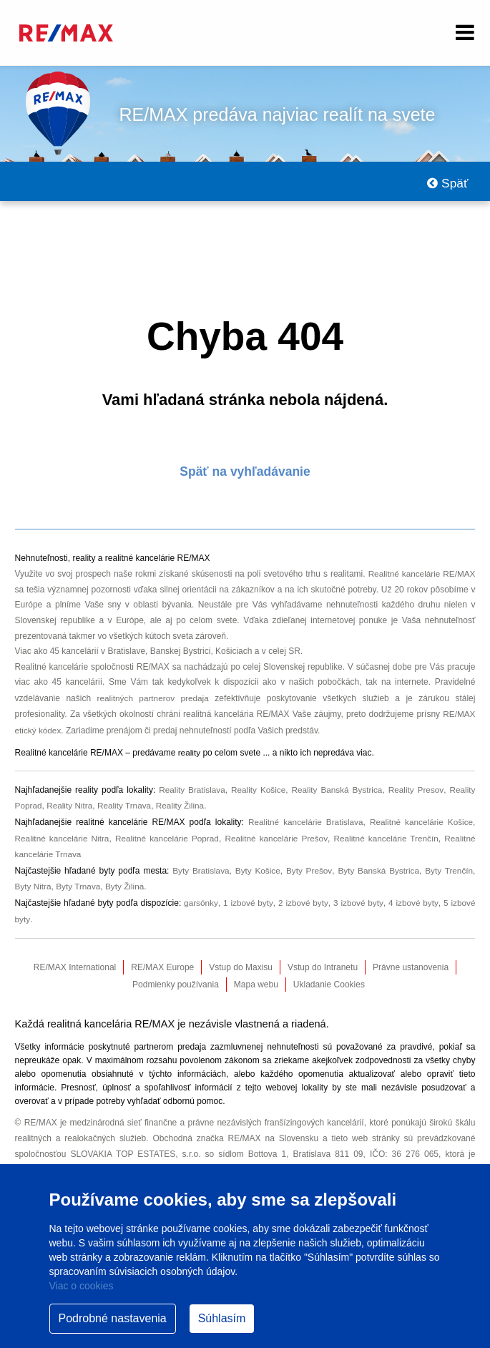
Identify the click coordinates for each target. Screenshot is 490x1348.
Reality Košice (257, 786)
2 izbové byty (303, 894)
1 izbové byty (247, 894)
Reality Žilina (182, 801)
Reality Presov (416, 786)
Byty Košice (257, 864)
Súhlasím (222, 1318)
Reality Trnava (126, 801)
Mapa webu (256, 975)
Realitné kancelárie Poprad (167, 833)
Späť (447, 183)
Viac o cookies (81, 1285)
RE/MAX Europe (162, 958)
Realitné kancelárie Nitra (62, 833)
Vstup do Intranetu (323, 958)
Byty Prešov (308, 864)
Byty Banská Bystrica (378, 864)
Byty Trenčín (448, 864)
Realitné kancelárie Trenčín (385, 833)
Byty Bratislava (199, 864)
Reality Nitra (70, 801)
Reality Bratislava (191, 786)
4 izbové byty (413, 894)
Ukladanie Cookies (329, 975)
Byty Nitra (33, 879)
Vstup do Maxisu (241, 958)
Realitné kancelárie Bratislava (304, 817)
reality (189, 750)
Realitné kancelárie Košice (420, 817)
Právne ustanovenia (411, 958)
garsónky (200, 894)
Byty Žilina (126, 879)
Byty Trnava (79, 879)
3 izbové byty (358, 894)
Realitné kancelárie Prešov (276, 833)
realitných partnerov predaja (153, 697)
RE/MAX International (75, 958)
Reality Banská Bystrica (336, 786)
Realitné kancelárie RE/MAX (420, 573)
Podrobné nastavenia (113, 1318)
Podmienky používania (175, 975)
